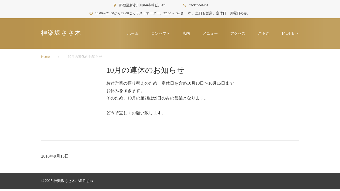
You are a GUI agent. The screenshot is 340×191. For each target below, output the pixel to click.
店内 (188, 33)
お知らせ (291, 33)
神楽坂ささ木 (61, 33)
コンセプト (162, 33)
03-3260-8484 (198, 5)
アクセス (239, 33)
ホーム (135, 33)
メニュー (212, 33)
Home (45, 57)
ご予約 (265, 33)
